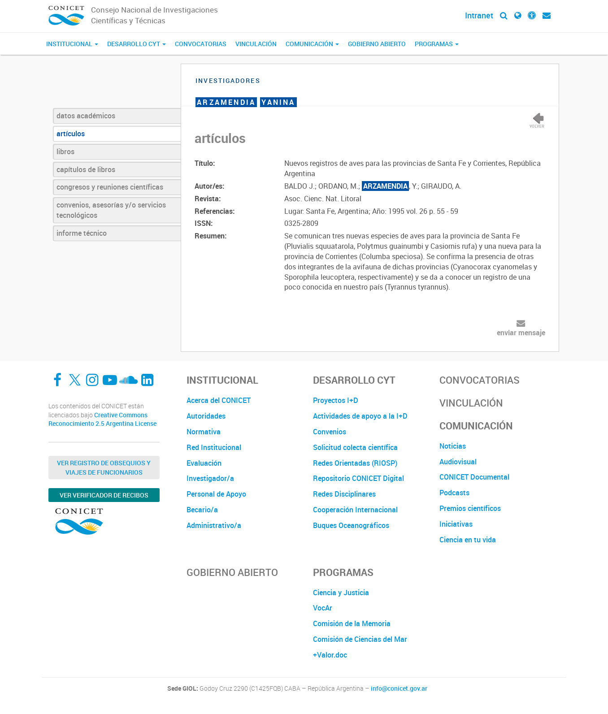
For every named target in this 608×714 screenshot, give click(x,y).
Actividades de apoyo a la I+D (360, 416)
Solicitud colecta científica (355, 447)
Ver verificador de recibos (104, 495)
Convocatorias (200, 43)
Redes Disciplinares (344, 494)
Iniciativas (456, 524)
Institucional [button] (72, 43)
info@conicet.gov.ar (399, 688)
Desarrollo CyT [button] (136, 43)
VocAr (322, 608)
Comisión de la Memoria (352, 623)
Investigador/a (210, 478)
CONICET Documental (474, 477)
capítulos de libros (85, 169)
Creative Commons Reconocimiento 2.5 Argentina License (102, 419)
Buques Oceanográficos (351, 525)
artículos (70, 133)
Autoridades (206, 416)
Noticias (452, 446)
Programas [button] (437, 43)
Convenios (329, 432)
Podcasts (454, 493)
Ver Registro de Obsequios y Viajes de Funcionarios (104, 467)
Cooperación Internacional (355, 510)
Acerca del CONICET (219, 400)
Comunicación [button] (312, 43)
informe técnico (81, 233)
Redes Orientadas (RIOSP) (355, 463)
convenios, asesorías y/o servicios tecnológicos (111, 210)
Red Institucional (214, 447)
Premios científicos (470, 508)
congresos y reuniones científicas (109, 187)
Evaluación (204, 463)
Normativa (204, 432)
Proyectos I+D (335, 400)
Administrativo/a (214, 525)
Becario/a (202, 510)
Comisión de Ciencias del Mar (360, 639)
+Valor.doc (330, 655)
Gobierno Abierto (377, 43)
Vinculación (256, 43)
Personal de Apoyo (216, 494)
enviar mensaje (521, 333)
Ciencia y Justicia (341, 592)
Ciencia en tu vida (467, 540)
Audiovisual (458, 462)
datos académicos (85, 116)
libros (65, 151)
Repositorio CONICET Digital (358, 478)
